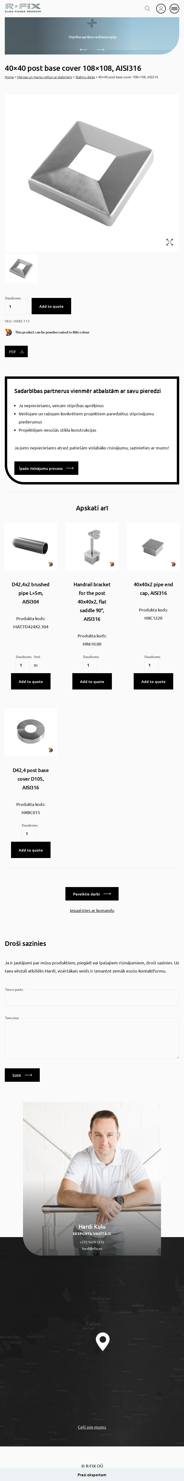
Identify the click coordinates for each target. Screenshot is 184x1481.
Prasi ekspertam (92, 1474)
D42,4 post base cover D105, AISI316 (31, 779)
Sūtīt (22, 1075)
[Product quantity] (16, 306)
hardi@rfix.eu (92, 1248)
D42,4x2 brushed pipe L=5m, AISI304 (31, 593)
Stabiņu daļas (85, 76)
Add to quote (51, 306)
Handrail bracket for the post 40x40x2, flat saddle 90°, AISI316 (92, 601)
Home (9, 76)
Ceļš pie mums (92, 1426)
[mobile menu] (174, 8)
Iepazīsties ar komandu (92, 910)
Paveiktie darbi (92, 893)
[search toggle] (147, 9)
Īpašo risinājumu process (46, 468)
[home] (23, 8)
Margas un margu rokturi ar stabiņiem (44, 76)
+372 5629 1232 (92, 1242)
